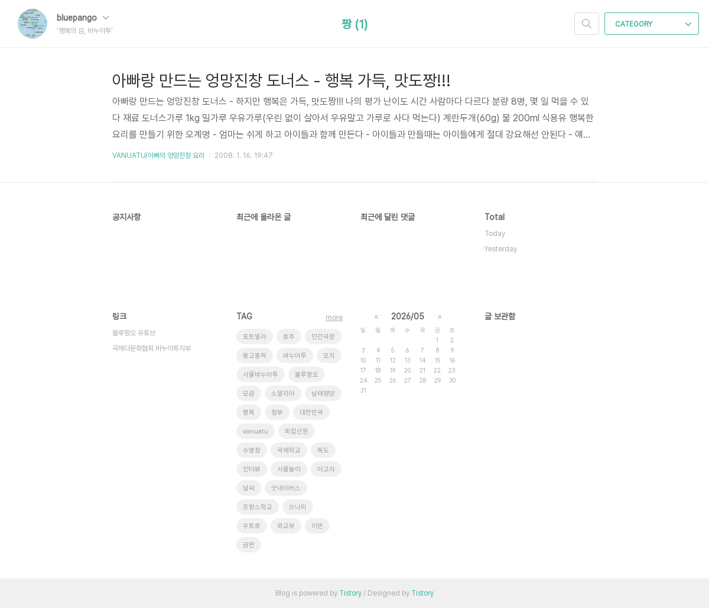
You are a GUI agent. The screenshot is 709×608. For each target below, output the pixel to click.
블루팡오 (306, 375)
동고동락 (254, 356)
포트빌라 (254, 337)
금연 (249, 545)
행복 (249, 412)
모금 (249, 393)
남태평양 (323, 393)
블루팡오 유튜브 (133, 333)
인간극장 (323, 337)
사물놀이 (289, 469)
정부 (277, 412)
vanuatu (255, 431)
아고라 (326, 469)
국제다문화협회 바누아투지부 (151, 348)
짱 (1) (354, 24)
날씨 (249, 488)
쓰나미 (298, 507)
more (334, 317)
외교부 (286, 526)
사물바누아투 (260, 375)
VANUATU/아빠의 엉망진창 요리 (158, 155)
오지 (329, 356)
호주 (289, 337)
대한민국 (311, 412)
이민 (317, 526)
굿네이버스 (286, 488)
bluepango (83, 17)
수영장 (252, 450)
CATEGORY (653, 24)
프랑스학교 (257, 507)
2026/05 (407, 316)
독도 (323, 450)
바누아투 (295, 356)
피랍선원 (296, 431)
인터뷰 (252, 469)
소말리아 (283, 393)
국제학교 (289, 450)
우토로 (252, 526)
